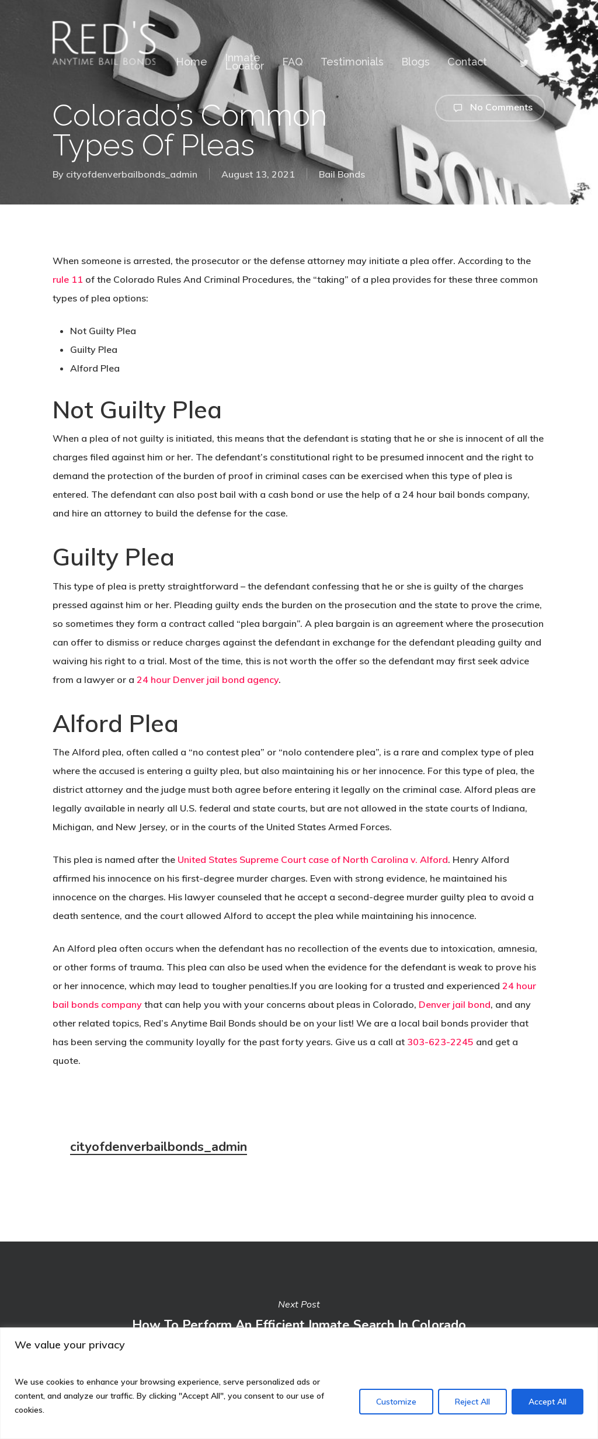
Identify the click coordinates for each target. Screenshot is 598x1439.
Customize (396, 1401)
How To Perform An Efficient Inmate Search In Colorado (299, 1315)
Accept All (547, 1401)
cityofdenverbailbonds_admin (131, 174)
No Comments (490, 108)
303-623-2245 (440, 1042)
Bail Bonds (342, 174)
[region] (299, 1383)
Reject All (472, 1401)
